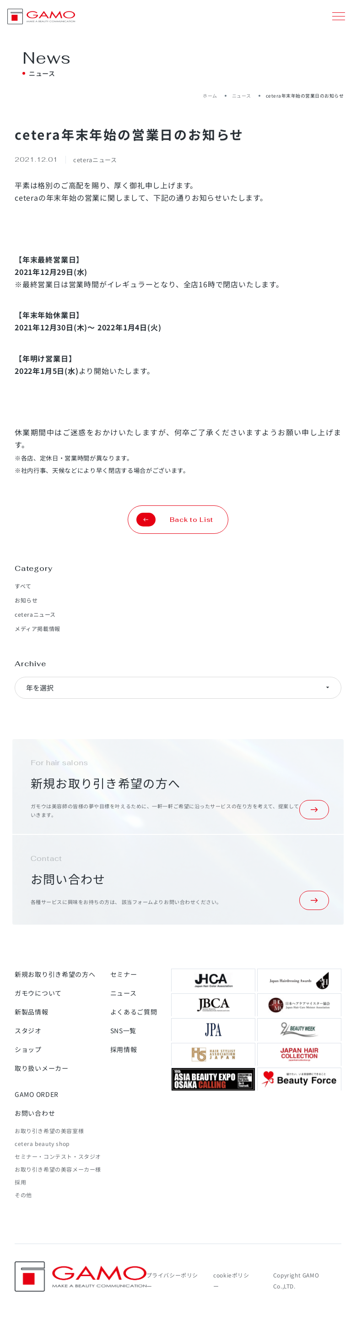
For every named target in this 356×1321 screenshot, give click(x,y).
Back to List (174, 519)
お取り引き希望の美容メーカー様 (58, 1169)
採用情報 (123, 1049)
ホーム (210, 95)
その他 (23, 1195)
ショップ (28, 1049)
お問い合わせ (35, 1113)
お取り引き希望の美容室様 (49, 1131)
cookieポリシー (231, 1280)
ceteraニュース (35, 614)
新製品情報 (32, 1011)
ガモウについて (38, 993)
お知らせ (26, 600)
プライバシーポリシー (172, 1280)
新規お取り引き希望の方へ (55, 974)
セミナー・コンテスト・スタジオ (58, 1156)
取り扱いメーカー (42, 1068)
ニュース (241, 95)
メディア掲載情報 (37, 628)
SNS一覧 (123, 1030)
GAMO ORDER (37, 1094)
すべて (23, 586)
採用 (20, 1182)
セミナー (123, 974)
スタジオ (28, 1030)
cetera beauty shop (42, 1143)
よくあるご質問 (133, 1011)
